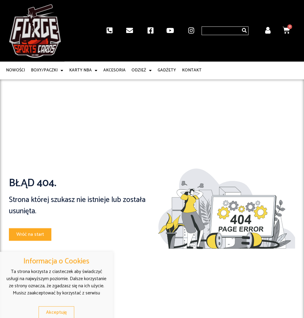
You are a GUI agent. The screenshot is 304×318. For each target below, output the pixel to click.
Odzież (142, 70)
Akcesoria (114, 70)
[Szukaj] (244, 31)
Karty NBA (83, 70)
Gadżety (167, 70)
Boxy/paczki (47, 70)
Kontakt (192, 70)
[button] (30, 236)
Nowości (15, 70)
